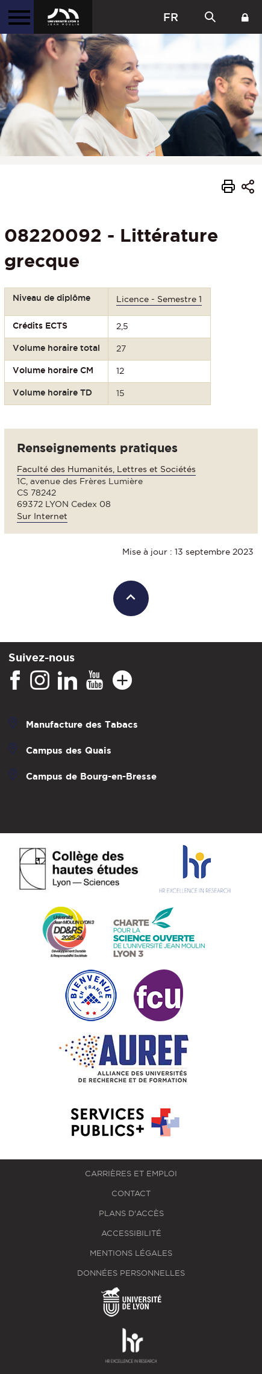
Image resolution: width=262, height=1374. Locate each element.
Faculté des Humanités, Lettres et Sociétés (106, 469)
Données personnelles (131, 1273)
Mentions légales (131, 1253)
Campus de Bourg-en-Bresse (91, 776)
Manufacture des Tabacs (82, 724)
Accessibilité (131, 1233)
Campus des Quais (68, 750)
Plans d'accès (131, 1213)
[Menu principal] (17, 17)
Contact (131, 1193)
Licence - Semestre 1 (159, 299)
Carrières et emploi (131, 1173)
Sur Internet (42, 516)
